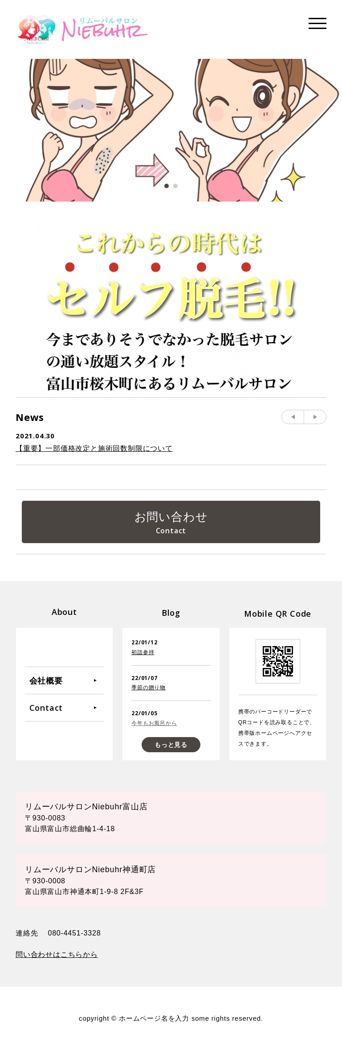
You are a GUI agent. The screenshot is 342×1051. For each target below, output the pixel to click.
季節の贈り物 (148, 688)
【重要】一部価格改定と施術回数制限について (94, 448)
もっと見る (171, 745)
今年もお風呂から (154, 724)
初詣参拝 (142, 653)
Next (315, 417)
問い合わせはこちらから (57, 955)
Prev (292, 417)
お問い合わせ (171, 516)
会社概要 (46, 681)
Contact (46, 708)
